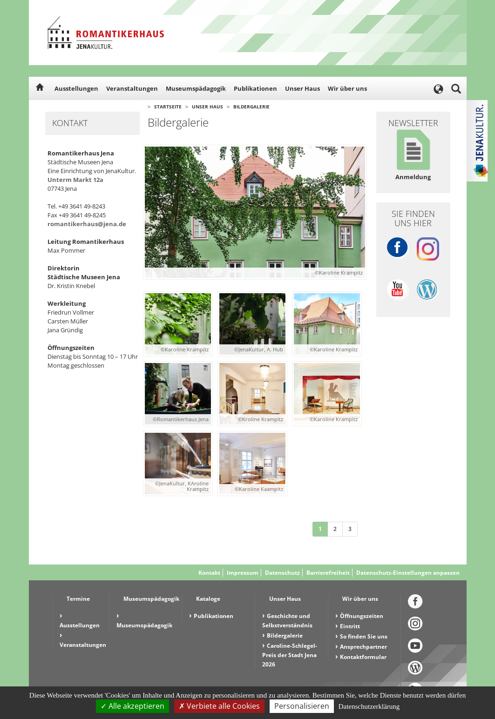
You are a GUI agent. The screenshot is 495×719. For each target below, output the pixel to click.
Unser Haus (302, 88)
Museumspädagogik (196, 88)
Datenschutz (282, 573)
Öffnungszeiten (361, 616)
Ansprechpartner (363, 647)
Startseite (168, 106)
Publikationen (255, 88)
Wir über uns (347, 88)
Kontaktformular (363, 657)
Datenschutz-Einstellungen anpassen (408, 573)
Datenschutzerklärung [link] (369, 706)
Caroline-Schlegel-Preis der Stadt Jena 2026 (289, 655)
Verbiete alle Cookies (219, 706)
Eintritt (350, 626)
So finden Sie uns (363, 636)
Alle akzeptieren (132, 706)
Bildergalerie (251, 106)
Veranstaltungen (132, 88)
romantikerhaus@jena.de (86, 224)
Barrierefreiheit (328, 573)
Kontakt (209, 573)
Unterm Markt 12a (75, 179)
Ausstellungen (76, 88)
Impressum (242, 573)
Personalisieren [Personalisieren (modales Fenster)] (301, 706)
